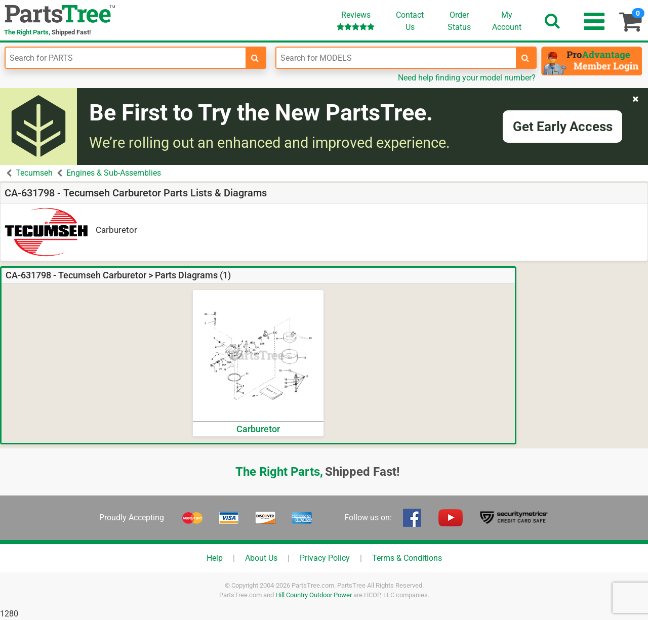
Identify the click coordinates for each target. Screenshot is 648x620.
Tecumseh (34, 173)
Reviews (356, 20)
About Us (261, 558)
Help (215, 558)
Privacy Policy (325, 558)
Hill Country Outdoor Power (313, 595)
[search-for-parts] (255, 58)
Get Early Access (563, 126)
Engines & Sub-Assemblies (113, 173)
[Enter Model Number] (396, 58)
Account (506, 20)
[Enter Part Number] (126, 58)
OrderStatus (459, 21)
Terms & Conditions (407, 558)
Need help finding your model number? (467, 77)
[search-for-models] (525, 58)
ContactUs (410, 21)
